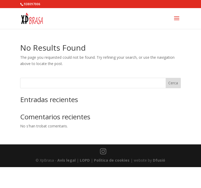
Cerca (173, 82)
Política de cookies (112, 160)
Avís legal (66, 160)
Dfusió (159, 160)
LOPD (85, 160)
